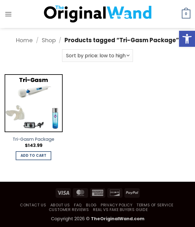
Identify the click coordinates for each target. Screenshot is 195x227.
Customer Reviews (69, 209)
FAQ (78, 205)
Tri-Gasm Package (33, 139)
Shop (49, 40)
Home (24, 40)
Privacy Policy (117, 205)
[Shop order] (97, 55)
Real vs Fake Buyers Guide (120, 209)
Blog (91, 205)
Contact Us (33, 205)
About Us (60, 205)
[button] (8, 14)
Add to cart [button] (34, 155)
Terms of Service (155, 205)
